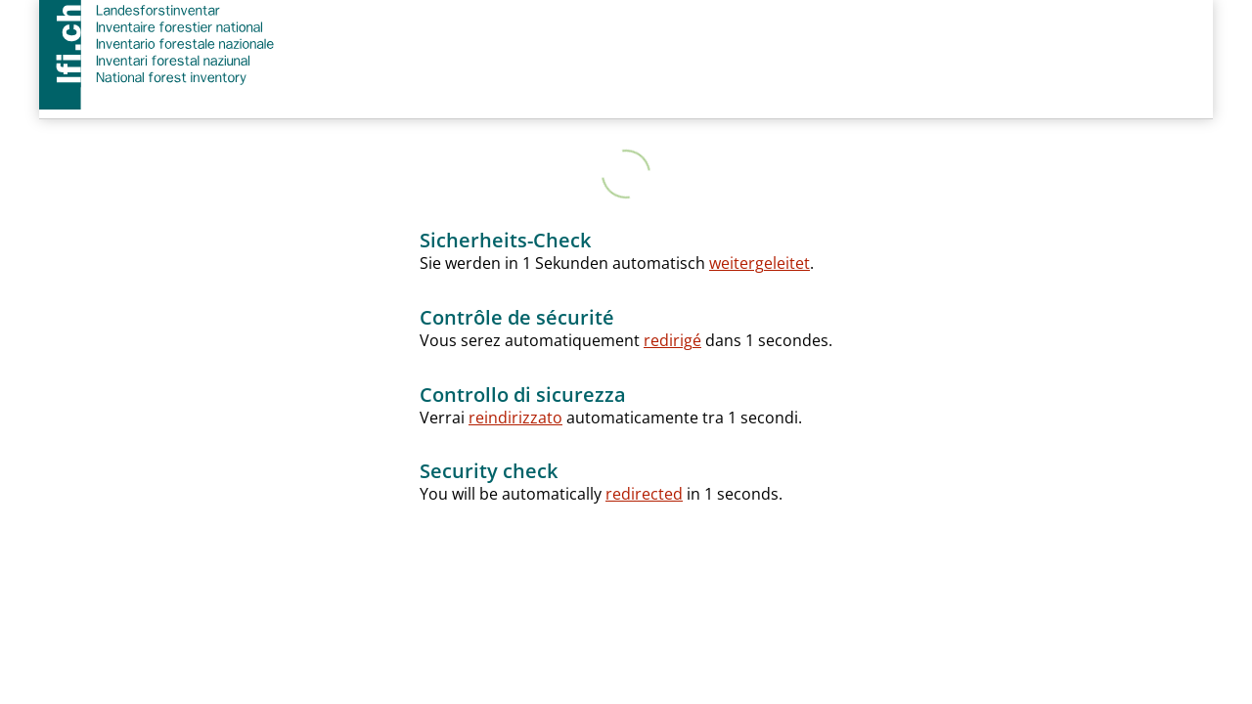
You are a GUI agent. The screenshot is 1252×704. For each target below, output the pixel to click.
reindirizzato (515, 417)
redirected (644, 494)
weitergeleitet (759, 263)
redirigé (672, 340)
